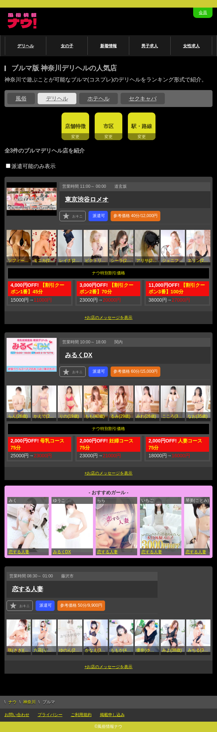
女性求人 (191, 45)
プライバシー (50, 714)
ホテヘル (98, 98)
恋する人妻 (19, 551)
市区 (108, 126)
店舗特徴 (75, 126)
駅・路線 (141, 126)
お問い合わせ (16, 714)
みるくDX (78, 355)
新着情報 (108, 45)
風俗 (21, 98)
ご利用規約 (81, 714)
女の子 (67, 45)
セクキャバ (143, 98)
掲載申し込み (112, 714)
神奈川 (29, 702)
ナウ (12, 702)
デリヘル (25, 45)
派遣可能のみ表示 (31, 166)
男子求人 (149, 45)
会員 (203, 12)
